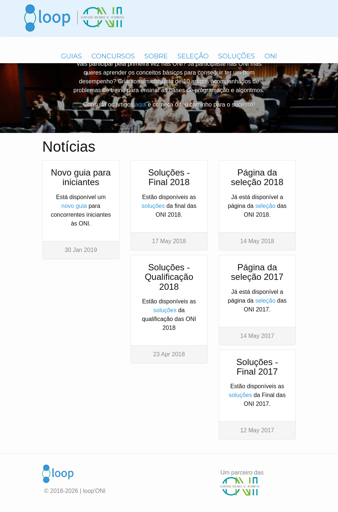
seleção (265, 206)
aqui (140, 104)
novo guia (74, 206)
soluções (153, 206)
